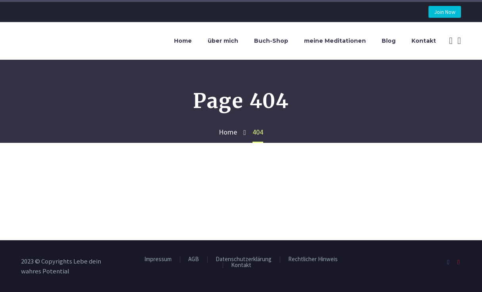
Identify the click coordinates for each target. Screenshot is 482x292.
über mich (223, 40)
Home (183, 40)
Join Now (444, 11)
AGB (193, 259)
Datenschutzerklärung (244, 259)
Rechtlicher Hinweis (313, 259)
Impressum (158, 259)
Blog (389, 40)
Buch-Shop (271, 40)
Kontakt (423, 40)
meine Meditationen (335, 40)
